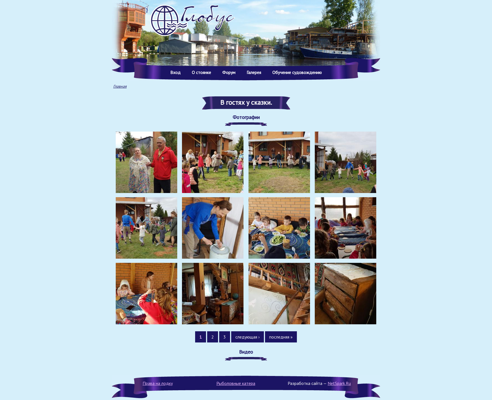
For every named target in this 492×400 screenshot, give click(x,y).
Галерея (254, 72)
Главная (120, 86)
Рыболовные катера (235, 383)
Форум (228, 72)
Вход (175, 72)
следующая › (247, 337)
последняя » (281, 337)
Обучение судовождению (297, 72)
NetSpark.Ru (339, 383)
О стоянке (201, 72)
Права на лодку (158, 383)
